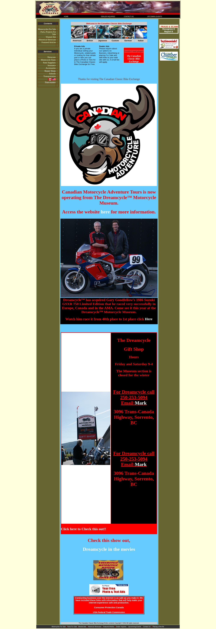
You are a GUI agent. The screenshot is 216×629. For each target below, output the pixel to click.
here (105, 211)
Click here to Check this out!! (83, 529)
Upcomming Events (134, 627)
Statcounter (50, 82)
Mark (141, 403)
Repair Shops (50, 71)
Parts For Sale (72, 627)
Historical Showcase (94, 627)
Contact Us (147, 627)
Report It (168, 31)
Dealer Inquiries (121, 627)
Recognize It (168, 29)
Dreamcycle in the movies (109, 549)
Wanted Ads (82, 627)
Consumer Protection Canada (109, 607)
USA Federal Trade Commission (109, 612)
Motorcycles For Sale (47, 29)
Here (148, 319)
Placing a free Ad (158, 627)
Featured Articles (109, 627)
